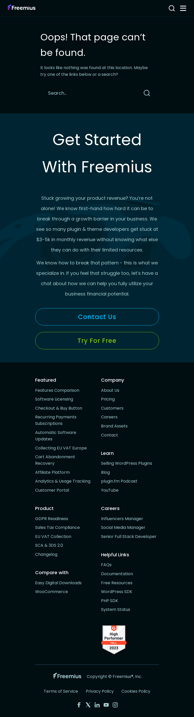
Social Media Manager (123, 527)
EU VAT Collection (53, 536)
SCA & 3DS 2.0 (49, 545)
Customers (112, 408)
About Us (110, 390)
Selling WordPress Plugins (126, 463)
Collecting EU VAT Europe (61, 448)
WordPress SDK (116, 592)
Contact (109, 435)
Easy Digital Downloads (58, 583)
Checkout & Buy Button (58, 408)
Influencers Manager (122, 519)
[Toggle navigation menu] (183, 8)
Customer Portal (52, 490)
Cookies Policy (135, 691)
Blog (105, 472)
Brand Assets (114, 426)
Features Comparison (57, 390)
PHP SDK (109, 601)
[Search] (89, 93)
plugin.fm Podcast (119, 481)
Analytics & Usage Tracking (62, 481)
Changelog (46, 554)
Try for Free (97, 340)
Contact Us (97, 317)
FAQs (106, 565)
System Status (115, 609)
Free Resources (117, 583)
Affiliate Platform (52, 472)
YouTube (110, 490)
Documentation (117, 574)
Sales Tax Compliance (57, 527)
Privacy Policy (100, 691)
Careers (109, 417)
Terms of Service (61, 691)
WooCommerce (51, 592)
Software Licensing (54, 399)
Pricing (108, 399)
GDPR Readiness (51, 519)
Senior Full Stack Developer (129, 536)
